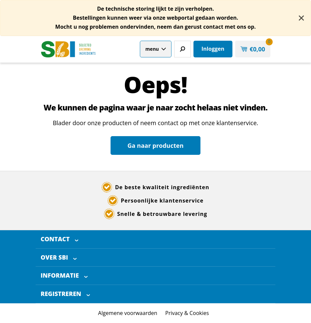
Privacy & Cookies (187, 313)
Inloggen (212, 48)
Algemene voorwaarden (127, 313)
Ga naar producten (155, 145)
